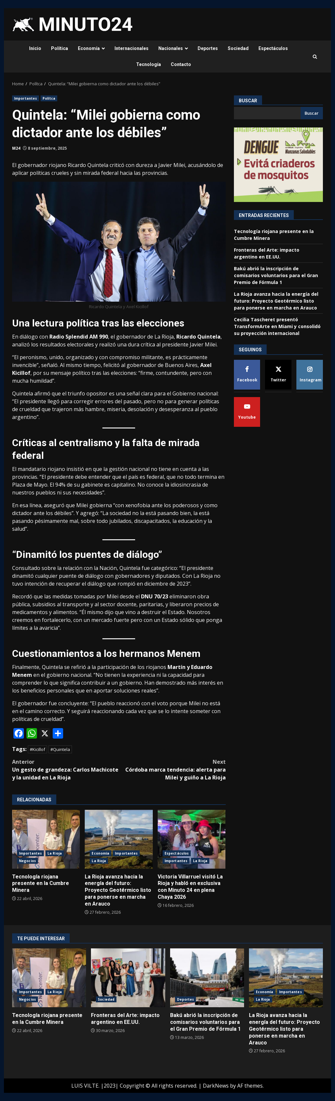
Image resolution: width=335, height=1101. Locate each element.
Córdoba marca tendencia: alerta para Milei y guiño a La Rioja (172, 769)
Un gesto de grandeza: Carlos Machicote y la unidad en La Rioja (65, 769)
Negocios (27, 861)
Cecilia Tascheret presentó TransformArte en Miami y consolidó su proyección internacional (277, 326)
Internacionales (132, 48)
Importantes (25, 98)
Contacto (181, 64)
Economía (89, 48)
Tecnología (148, 64)
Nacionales (170, 48)
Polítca (49, 98)
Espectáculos (273, 48)
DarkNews (216, 1085)
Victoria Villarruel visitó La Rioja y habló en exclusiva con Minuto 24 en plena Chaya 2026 (191, 839)
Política (59, 48)
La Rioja (54, 853)
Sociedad (238, 48)
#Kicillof (37, 749)
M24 (16, 148)
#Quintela (60, 749)
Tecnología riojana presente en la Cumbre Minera (46, 839)
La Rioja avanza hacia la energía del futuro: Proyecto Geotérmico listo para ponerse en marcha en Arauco (118, 839)
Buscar (248, 100)
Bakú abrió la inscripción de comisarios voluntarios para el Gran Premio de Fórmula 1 (276, 275)
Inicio (35, 48)
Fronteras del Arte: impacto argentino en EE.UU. (128, 977)
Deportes (208, 48)
